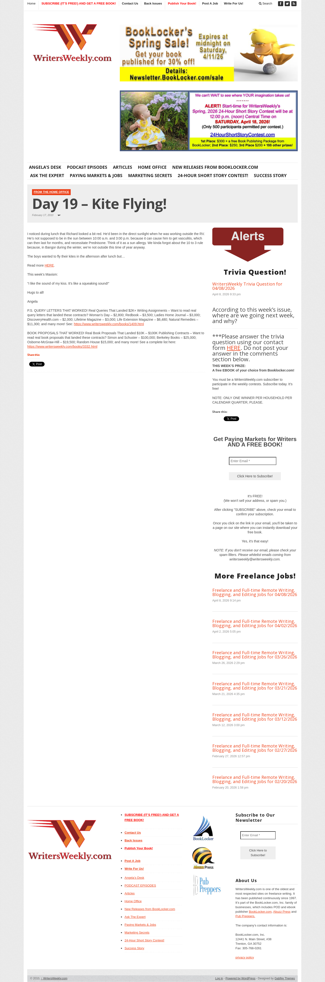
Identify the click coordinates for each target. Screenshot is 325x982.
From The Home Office (51, 192)
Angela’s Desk (45, 167)
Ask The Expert (47, 175)
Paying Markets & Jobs (96, 175)
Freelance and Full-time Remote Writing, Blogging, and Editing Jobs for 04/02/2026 (254, 623)
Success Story (270, 175)
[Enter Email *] (252, 461)
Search (265, 3)
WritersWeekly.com (54, 978)
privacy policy (245, 957)
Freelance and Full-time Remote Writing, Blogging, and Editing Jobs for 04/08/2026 (254, 592)
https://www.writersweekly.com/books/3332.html (62, 346)
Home (31, 3)
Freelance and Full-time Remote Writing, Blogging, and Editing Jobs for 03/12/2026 (254, 717)
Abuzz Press (282, 911)
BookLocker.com (260, 911)
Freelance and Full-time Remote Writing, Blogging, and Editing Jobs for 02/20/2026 (254, 779)
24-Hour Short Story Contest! (213, 175)
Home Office (152, 167)
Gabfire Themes (284, 978)
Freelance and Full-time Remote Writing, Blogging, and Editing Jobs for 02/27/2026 (254, 748)
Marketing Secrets (150, 175)
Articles (122, 167)
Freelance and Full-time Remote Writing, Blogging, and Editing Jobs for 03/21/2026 (254, 686)
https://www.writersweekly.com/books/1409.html (109, 324)
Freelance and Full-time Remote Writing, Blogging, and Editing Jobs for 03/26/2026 (254, 655)
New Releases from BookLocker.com (215, 167)
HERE (49, 265)
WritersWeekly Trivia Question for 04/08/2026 (247, 286)
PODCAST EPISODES (87, 167)
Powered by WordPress (240, 978)
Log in (219, 978)
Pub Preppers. (245, 916)
